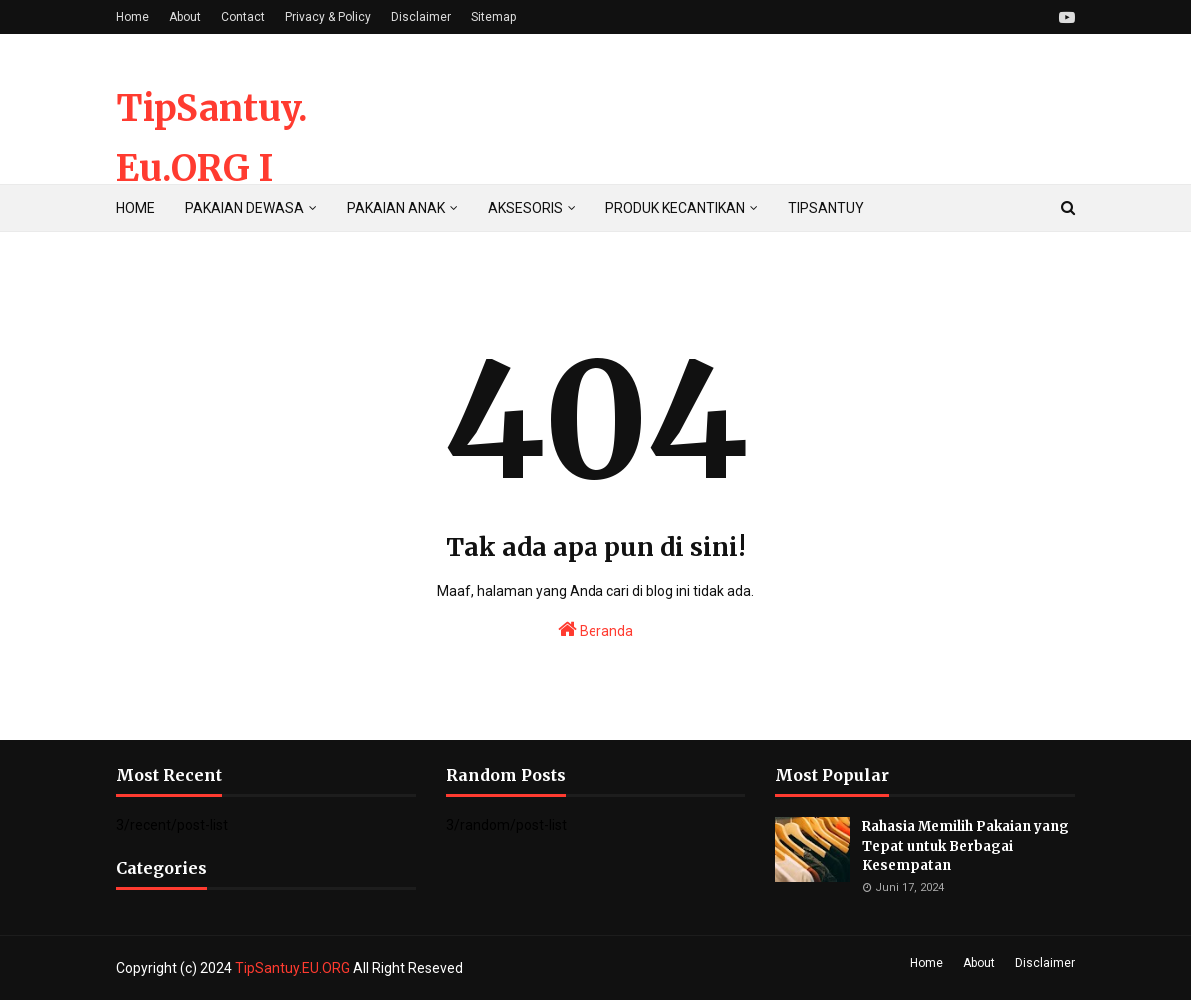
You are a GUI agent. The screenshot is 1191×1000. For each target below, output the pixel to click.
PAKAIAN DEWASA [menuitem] (244, 208)
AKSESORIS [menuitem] (525, 208)
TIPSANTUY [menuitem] (826, 208)
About (185, 17)
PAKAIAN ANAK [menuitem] (396, 208)
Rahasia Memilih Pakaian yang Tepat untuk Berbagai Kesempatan (965, 846)
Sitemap (493, 17)
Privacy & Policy (328, 17)
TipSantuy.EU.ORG (294, 968)
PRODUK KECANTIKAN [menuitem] (675, 208)
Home (132, 17)
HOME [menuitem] (135, 208)
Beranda (595, 629)
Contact (243, 17)
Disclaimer (421, 17)
